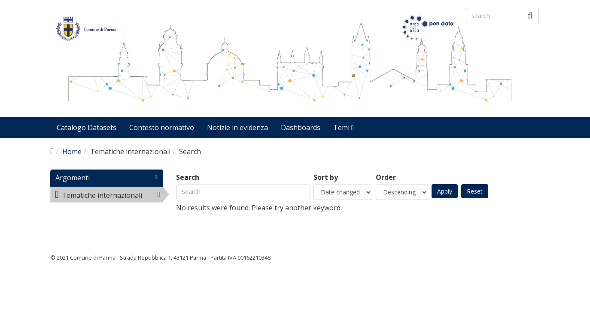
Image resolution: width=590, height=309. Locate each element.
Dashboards (300, 127)
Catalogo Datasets (86, 127)
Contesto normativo (161, 127)
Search (187, 177)
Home (72, 151)
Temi (343, 127)
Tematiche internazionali (109, 196)
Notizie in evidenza (237, 127)
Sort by (325, 177)
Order (386, 177)
